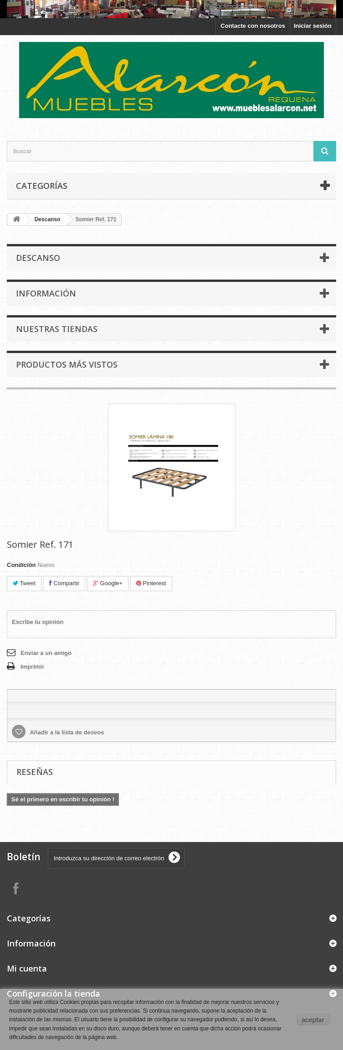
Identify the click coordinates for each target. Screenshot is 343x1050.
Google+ (108, 583)
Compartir (64, 583)
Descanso (48, 219)
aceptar (313, 1020)
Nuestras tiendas (56, 328)
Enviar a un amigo (46, 653)
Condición (21, 564)
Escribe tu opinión (37, 622)
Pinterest (151, 583)
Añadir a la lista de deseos (66, 732)
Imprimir (32, 666)
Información (46, 293)
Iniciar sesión (313, 25)
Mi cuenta (27, 968)
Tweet (24, 583)
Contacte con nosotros (252, 25)
